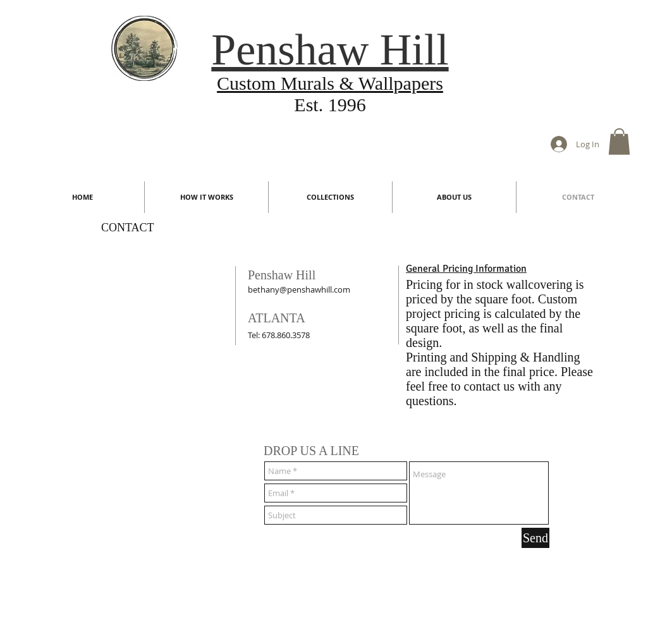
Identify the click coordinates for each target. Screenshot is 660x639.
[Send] (535, 538)
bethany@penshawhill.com (299, 289)
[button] (619, 141)
